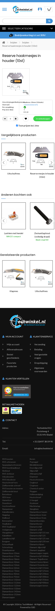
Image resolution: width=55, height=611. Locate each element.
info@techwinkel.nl (43, 448)
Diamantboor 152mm (11, 594)
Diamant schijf (36, 529)
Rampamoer (7, 509)
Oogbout (34, 482)
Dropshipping (41, 362)
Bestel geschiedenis (13, 356)
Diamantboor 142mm (11, 591)
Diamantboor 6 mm (38, 515)
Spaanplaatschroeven (11, 465)
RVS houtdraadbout (11, 468)
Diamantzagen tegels (39, 553)
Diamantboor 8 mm (38, 518)
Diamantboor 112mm (11, 582)
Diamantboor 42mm (10, 562)
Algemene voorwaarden (40, 370)
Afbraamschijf (36, 474)
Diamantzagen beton (39, 585)
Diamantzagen (8, 597)
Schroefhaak (7, 544)
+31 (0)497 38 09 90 (43, 441)
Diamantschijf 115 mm (39, 532)
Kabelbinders (8, 512)
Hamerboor (7, 500)
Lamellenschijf (8, 538)
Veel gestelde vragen (40, 356)
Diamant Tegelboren (39, 559)
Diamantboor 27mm (10, 556)
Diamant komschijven (39, 562)
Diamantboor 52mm (10, 565)
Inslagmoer (7, 529)
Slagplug (6, 515)
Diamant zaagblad (37, 550)
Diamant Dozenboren (39, 565)
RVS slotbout (8, 474)
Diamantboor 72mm (10, 571)
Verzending (39, 344)
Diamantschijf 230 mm (39, 541)
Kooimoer (34, 503)
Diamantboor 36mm (10, 559)
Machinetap (35, 506)
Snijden (13, 42)
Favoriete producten (12, 364)
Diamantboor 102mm (11, 579)
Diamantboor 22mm (10, 553)
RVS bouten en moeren (12, 488)
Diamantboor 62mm (10, 568)
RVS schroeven (9, 462)
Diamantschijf (36, 526)
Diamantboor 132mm (11, 588)
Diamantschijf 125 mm (39, 538)
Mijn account (13, 344)
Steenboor (7, 503)
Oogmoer (34, 485)
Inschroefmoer (8, 506)
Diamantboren (36, 524)
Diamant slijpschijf (38, 547)
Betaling (38, 349)
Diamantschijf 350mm (39, 579)
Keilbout (6, 518)
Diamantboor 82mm (10, 574)
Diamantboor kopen (38, 512)
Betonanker (7, 521)
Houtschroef (35, 497)
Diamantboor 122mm (11, 585)
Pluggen (33, 491)
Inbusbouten (8, 476)
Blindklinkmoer (36, 465)
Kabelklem (6, 535)
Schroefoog (7, 547)
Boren (32, 459)
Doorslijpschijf (36, 468)
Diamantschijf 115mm (39, 568)
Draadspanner (8, 550)
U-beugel (34, 500)
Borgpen (6, 541)
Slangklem (34, 509)
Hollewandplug (36, 494)
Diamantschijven (37, 544)
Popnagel (34, 462)
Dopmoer (34, 476)
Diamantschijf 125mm (39, 571)
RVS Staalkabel (9, 526)
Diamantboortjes (37, 521)
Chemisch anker (37, 488)
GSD (33, 607)
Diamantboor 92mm (10, 577)
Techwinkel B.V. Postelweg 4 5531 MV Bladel (45, 431)
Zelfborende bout (10, 491)
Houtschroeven (37, 479)
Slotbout (6, 471)
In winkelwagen (43, 118)
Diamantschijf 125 (38, 535)
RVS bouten (7, 459)
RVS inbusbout (9, 479)
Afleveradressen (15, 349)
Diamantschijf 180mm (39, 556)
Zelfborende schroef (11, 485)
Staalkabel (6, 524)
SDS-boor (6, 497)
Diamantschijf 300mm (39, 577)
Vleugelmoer (8, 532)
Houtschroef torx (10, 482)
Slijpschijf (34, 471)
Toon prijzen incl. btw (27, 125)
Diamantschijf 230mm (39, 574)
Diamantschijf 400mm (39, 582)
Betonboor (7, 494)
